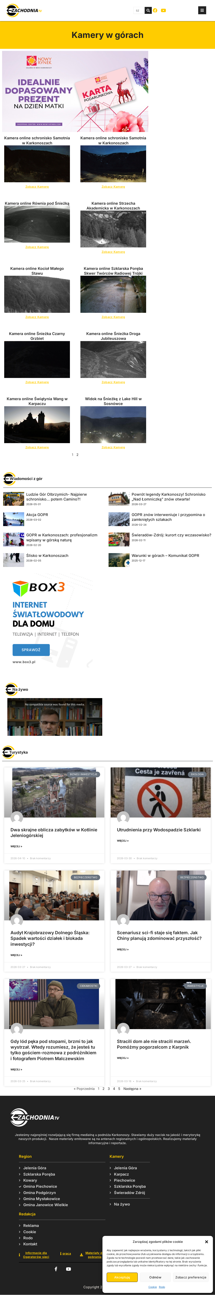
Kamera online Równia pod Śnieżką (37, 203)
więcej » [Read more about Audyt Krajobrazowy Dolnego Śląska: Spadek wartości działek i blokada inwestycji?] (16, 955)
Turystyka (18, 752)
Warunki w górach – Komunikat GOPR (165, 555)
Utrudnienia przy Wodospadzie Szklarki (159, 829)
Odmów (155, 1277)
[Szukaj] (148, 10)
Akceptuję (122, 1277)
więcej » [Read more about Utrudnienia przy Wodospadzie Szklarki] (123, 840)
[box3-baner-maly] (48, 666)
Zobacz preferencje (190, 1277)
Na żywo (20, 689)
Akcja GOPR (37, 514)
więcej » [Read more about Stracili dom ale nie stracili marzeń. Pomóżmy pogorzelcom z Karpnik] (123, 1058)
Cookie (152, 1287)
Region (25, 1156)
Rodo (162, 1287)
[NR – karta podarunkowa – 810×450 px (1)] (75, 131)
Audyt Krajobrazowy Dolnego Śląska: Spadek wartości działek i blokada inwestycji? (50, 938)
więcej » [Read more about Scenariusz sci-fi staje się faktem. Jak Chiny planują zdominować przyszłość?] (123, 949)
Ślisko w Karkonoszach (47, 555)
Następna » (132, 1089)
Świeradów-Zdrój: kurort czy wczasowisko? (171, 535)
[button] (207, 1242)
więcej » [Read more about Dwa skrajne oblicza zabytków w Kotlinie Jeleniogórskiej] (16, 846)
